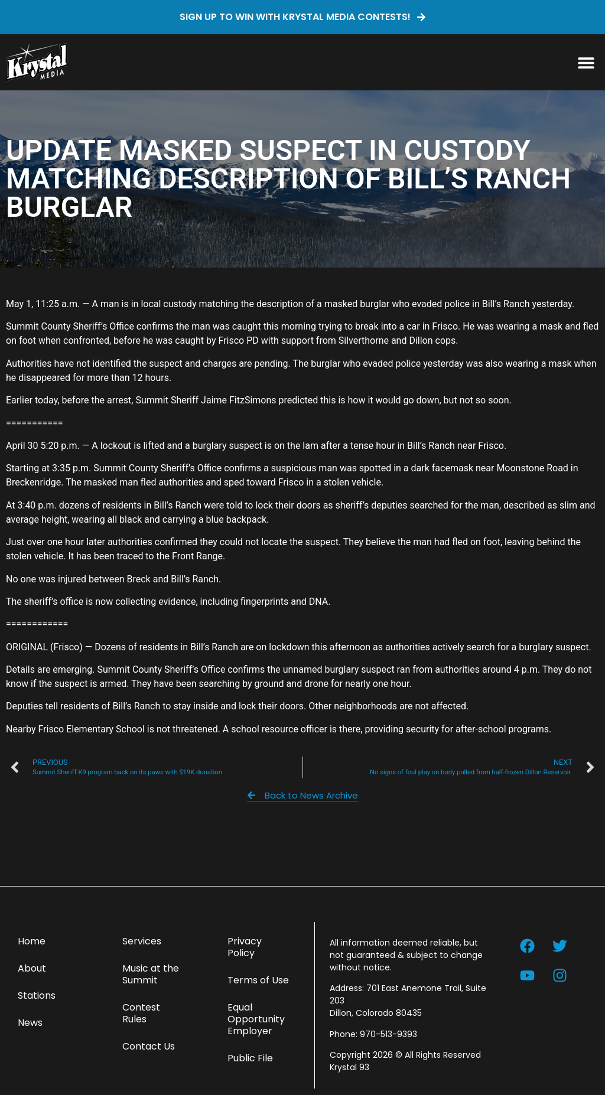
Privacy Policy (244, 947)
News (30, 1022)
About (32, 968)
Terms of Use (258, 980)
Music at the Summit (150, 974)
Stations (37, 995)
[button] (586, 62)
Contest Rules (141, 1013)
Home (31, 941)
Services (141, 941)
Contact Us (148, 1046)
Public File (250, 1058)
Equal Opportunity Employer (256, 1019)
